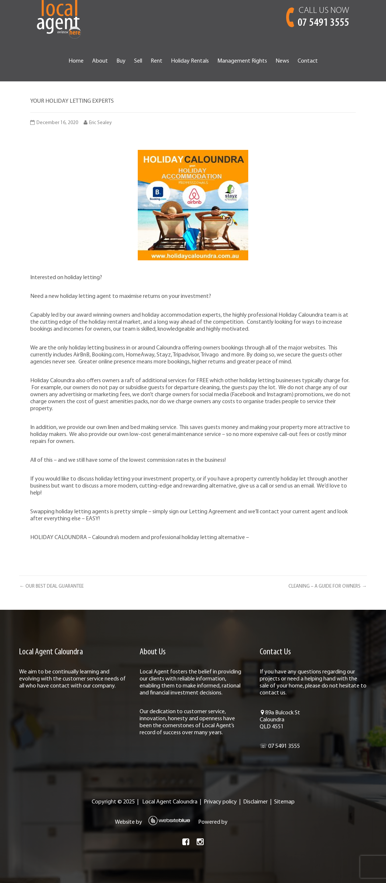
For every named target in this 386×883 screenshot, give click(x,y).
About (100, 61)
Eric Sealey (100, 122)
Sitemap (284, 802)
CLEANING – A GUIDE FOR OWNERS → (327, 586)
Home (76, 61)
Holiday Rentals (190, 61)
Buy (121, 61)
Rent (156, 61)
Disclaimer (255, 802)
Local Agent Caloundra (169, 802)
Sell (138, 61)
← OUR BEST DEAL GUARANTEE (51, 586)
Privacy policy (220, 802)
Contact (308, 61)
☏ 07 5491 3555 (280, 746)
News (282, 61)
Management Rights (242, 61)
